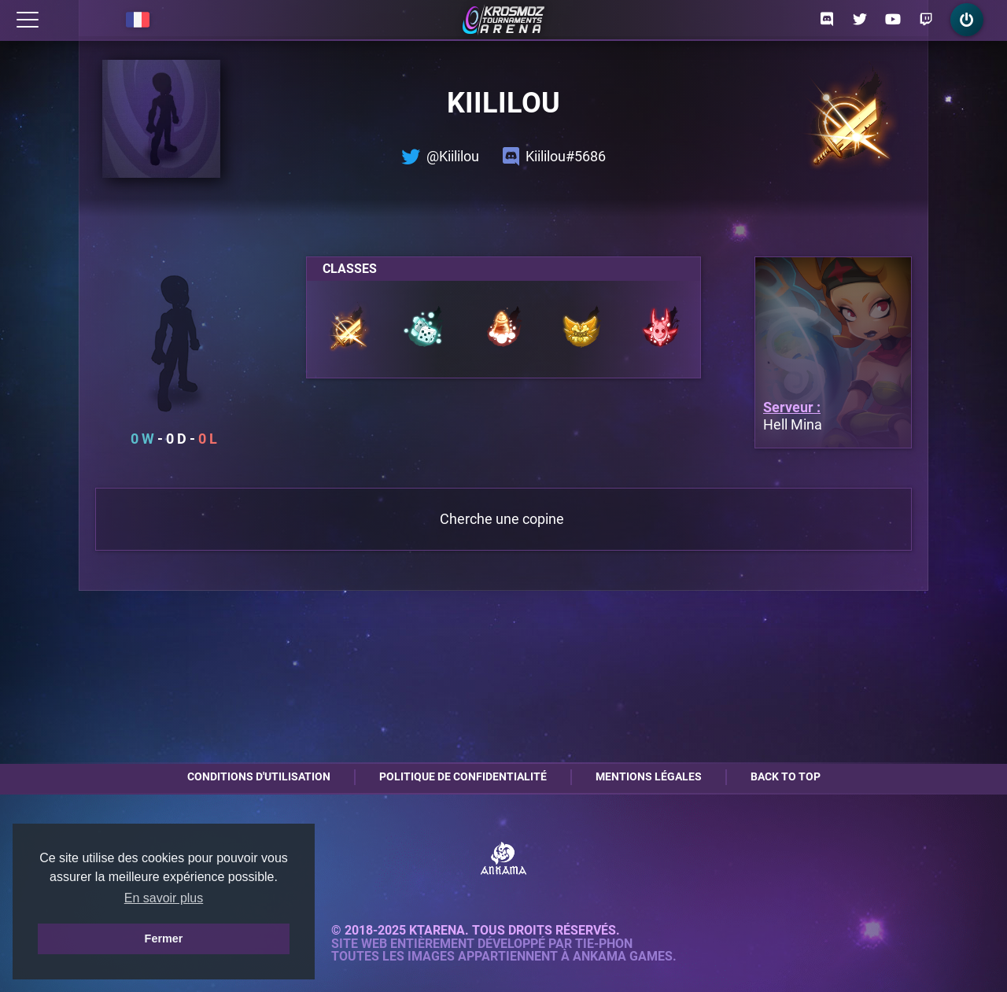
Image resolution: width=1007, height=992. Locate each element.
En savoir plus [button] (164, 898)
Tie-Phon (604, 944)
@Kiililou (440, 156)
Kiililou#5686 (554, 156)
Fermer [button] (164, 938)
